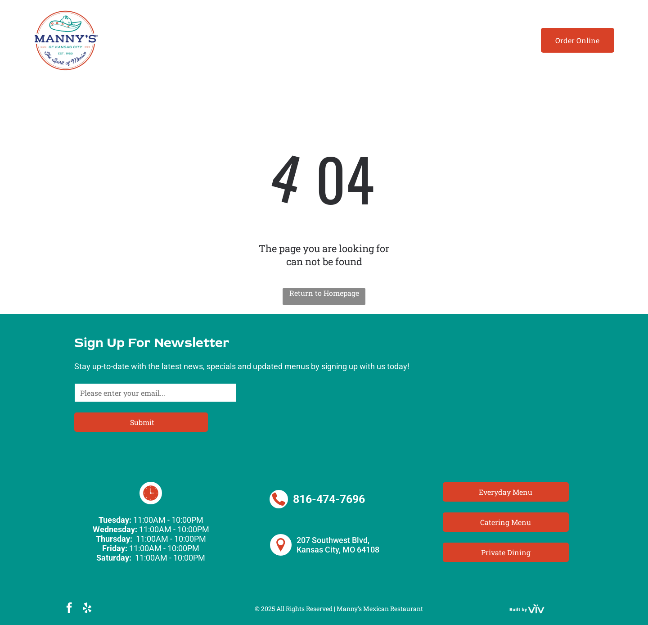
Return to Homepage (324, 293)
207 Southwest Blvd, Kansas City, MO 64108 (338, 544)
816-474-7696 (329, 499)
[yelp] (87, 609)
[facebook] (69, 609)
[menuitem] (135, 40)
